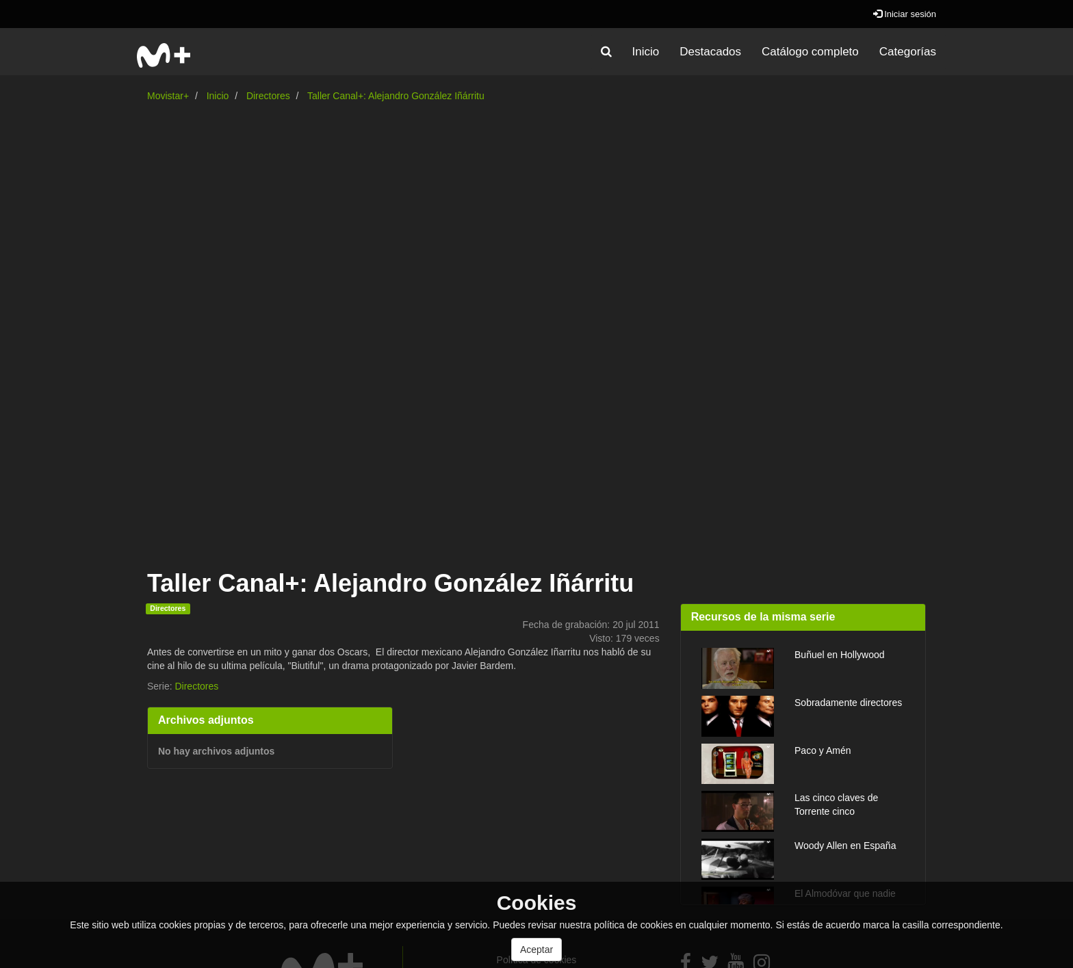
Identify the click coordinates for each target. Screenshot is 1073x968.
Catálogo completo (810, 51)
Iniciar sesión (904, 14)
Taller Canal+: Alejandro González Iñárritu (395, 95)
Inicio (646, 51)
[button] (606, 52)
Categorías (907, 51)
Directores (268, 95)
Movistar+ (168, 95)
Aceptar (536, 949)
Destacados (710, 51)
